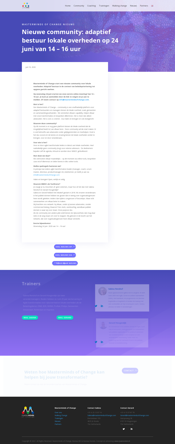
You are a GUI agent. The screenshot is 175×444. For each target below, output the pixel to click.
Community (79, 6)
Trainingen (104, 6)
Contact (128, 371)
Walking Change (61, 415)
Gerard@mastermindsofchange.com (134, 415)
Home (67, 6)
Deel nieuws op (64, 246)
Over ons (58, 412)
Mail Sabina (30, 317)
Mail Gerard (64, 317)
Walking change (119, 6)
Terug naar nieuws (66, 263)
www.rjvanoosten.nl (122, 441)
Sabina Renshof (116, 290)
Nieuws (133, 6)
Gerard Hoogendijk (117, 324)
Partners (144, 6)
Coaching (91, 6)
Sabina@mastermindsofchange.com (102, 415)
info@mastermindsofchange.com (74, 100)
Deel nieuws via (63, 255)
